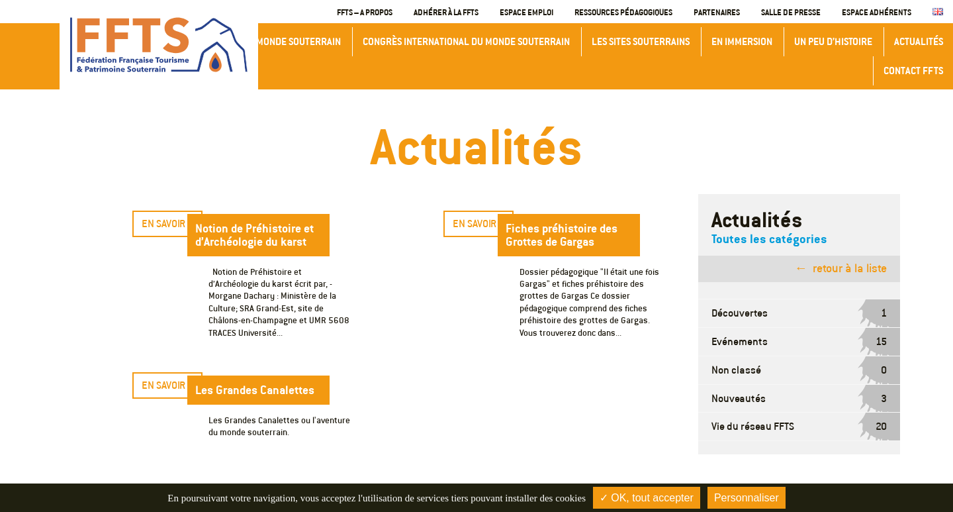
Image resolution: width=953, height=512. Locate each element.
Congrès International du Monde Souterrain (466, 41)
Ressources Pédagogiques (623, 12)
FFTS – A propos (364, 12)
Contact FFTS (913, 70)
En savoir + (167, 223)
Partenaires (717, 12)
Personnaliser (746, 497)
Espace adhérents (876, 12)
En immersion (741, 41)
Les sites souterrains (641, 41)
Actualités (918, 41)
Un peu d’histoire (833, 41)
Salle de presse (791, 12)
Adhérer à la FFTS (446, 12)
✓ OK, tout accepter (647, 497)
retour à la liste (850, 268)
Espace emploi (526, 12)
